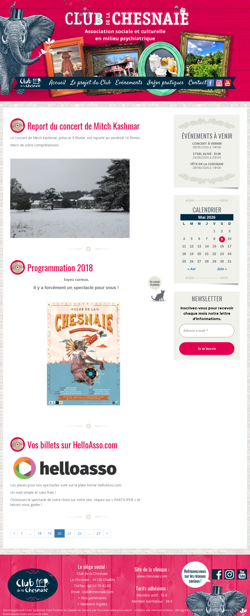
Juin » (222, 269)
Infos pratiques (165, 82)
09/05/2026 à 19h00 (207, 145)
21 (70, 533)
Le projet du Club (91, 82)
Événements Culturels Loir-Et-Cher (25, 614)
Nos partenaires (93, 598)
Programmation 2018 (60, 267)
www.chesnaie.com (152, 576)
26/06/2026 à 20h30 (207, 156)
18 (40, 533)
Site (177, 610)
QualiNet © (196, 610)
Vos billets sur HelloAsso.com (72, 444)
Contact (198, 82)
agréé (184, 610)
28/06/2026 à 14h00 (206, 166)
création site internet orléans (153, 610)
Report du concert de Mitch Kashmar (83, 125)
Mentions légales (93, 604)
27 (98, 533)
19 (50, 533)
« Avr (192, 269)
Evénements (129, 82)
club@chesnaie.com (98, 591)
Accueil (57, 82)
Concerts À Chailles (218, 610)
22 (80, 533)
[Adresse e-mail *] (206, 330)
